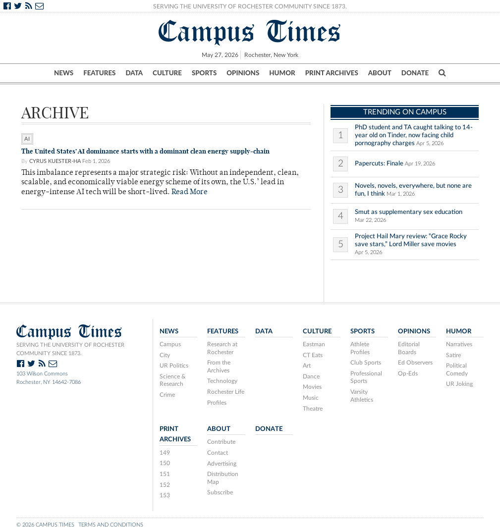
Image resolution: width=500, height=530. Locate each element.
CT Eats (313, 355)
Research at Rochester (222, 348)
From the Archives (218, 366)
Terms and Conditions (110, 525)
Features (99, 73)
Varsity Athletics (361, 396)
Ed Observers (415, 363)
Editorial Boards (409, 348)
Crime (167, 395)
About (379, 73)
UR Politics (174, 366)
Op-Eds (408, 373)
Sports (204, 73)
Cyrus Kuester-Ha (55, 161)
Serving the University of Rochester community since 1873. (70, 349)
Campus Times (250, 31)
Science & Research (173, 380)
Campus (170, 344)
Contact (217, 453)
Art (307, 366)
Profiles (216, 403)
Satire (453, 355)
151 (165, 474)
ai (27, 139)
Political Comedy (457, 369)
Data (134, 73)
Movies (312, 387)
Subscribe (220, 492)
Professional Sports (366, 377)
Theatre (313, 409)
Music (311, 398)
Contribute (221, 442)
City (165, 355)
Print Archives (331, 73)
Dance (311, 376)
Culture (167, 73)
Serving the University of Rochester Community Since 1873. (250, 6)
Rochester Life (225, 392)
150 (165, 463)
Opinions (242, 73)
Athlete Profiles (360, 348)
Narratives (459, 344)
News (63, 73)
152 (165, 485)
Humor (282, 73)
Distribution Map (222, 478)
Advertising (221, 464)
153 (165, 495)
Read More (189, 192)
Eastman (314, 344)
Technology (222, 381)
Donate (415, 73)
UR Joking (459, 384)
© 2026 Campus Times (45, 525)
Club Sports (365, 363)
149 (165, 453)
